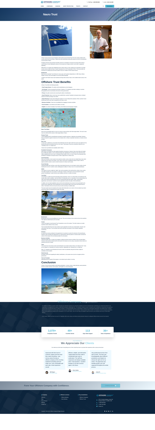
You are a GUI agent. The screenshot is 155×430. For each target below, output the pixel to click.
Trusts (78, 6)
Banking (58, 6)
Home (42, 6)
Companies (50, 6)
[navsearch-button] (103, 6)
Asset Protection (68, 6)
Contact (85, 6)
